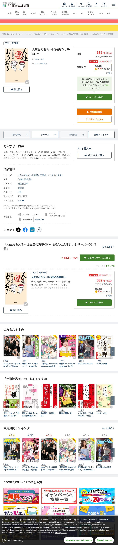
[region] (59, 530)
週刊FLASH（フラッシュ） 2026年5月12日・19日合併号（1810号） (30, 368)
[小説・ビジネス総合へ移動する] (34, 37)
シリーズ (48, 138)
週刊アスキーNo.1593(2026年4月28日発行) (67, 368)
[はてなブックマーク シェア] (32, 233)
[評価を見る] (39, 66)
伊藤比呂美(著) (24, 182)
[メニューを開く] (113, 4)
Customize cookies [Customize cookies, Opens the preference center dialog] (12, 540)
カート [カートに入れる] (94, 305)
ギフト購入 (84, 151)
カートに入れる (94, 100)
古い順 (99, 269)
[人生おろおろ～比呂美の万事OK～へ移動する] (103, 37)
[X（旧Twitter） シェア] (18, 233)
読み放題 (17, 13)
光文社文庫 (23, 186)
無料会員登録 (94, 115)
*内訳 (109, 76)
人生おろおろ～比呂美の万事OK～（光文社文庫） (40, 178)
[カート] (96, 5)
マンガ (33, 13)
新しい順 (110, 269)
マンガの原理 (101, 367)
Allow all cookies (104, 540)
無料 (108, 13)
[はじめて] (81, 5)
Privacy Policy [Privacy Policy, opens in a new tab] (61, 533)
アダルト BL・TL (91, 13)
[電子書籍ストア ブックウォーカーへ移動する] (13, 37)
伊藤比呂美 (39, 62)
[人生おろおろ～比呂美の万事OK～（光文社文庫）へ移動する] (73, 37)
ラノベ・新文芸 (54, 13)
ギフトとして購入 (94, 158)
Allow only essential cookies (79, 540)
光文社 (21, 191)
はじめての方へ (94, 122)
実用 (20, 195)
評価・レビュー (101, 138)
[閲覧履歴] (89, 5)
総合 (9, 13)
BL (74, 13)
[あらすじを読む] (36, 158)
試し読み (16, 92)
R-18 (101, 13)
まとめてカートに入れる (97, 261)
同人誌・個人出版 (65, 13)
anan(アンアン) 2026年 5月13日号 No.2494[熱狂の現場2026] (11, 368)
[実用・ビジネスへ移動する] (49, 37)
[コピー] (39, 233)
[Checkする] (27, 85)
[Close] (113, 520)
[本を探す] (104, 5)
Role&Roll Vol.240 (85, 367)
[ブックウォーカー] (15, 5)
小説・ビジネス (43, 13)
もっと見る (108, 250)
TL (82, 13)
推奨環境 (39, 223)
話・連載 (24, 13)
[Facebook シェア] (25, 233)
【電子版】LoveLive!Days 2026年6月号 (49, 368)
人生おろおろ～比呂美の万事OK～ (49, 280)
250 (21, 203)
